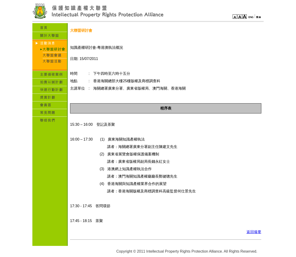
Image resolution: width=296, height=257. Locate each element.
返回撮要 (254, 232)
